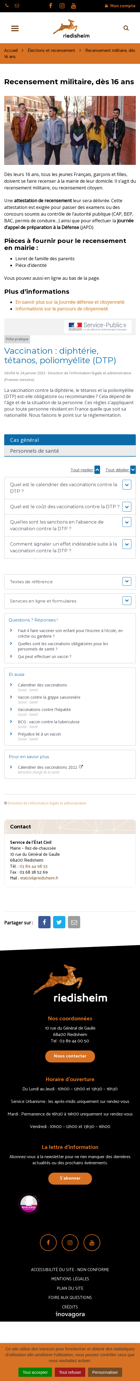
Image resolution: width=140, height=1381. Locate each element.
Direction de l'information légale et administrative (47, 803)
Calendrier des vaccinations (42, 685)
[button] (70, 488)
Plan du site (70, 1288)
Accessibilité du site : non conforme (70, 1269)
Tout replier (85, 470)
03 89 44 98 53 (34, 866)
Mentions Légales (70, 1279)
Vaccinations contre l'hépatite (44, 709)
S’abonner (70, 1178)
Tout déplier (120, 470)
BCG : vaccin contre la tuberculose (49, 721)
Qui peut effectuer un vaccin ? (44, 656)
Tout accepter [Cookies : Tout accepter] (35, 1372)
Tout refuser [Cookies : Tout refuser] (70, 1372)
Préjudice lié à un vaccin (39, 734)
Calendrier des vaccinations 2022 (50, 767)
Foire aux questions (70, 1297)
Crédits (70, 1307)
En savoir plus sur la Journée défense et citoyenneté (69, 302)
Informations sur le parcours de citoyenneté (61, 309)
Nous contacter (70, 1056)
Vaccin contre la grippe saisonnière (49, 697)
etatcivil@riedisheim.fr (39, 878)
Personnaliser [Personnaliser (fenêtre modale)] (105, 1372)
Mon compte (120, 6)
